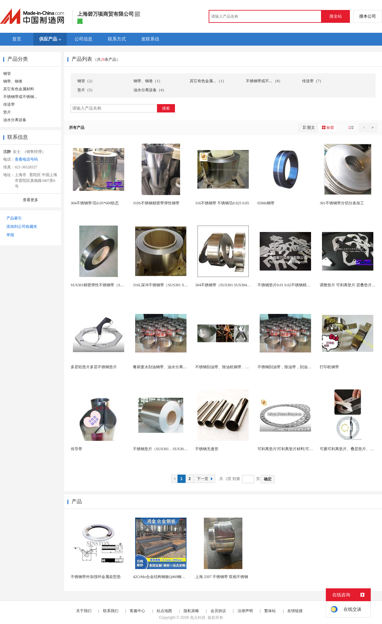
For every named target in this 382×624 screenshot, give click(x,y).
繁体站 (270, 611)
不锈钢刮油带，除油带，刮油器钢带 (288, 367)
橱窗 (327, 127)
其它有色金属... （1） (208, 81)
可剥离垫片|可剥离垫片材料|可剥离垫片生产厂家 (298, 449)
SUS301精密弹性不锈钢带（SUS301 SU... (105, 285)
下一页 (205, 479)
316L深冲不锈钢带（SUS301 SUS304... (165, 285)
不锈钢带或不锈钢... (20, 96)
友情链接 (295, 611)
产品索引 (14, 218)
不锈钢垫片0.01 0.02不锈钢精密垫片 (287, 285)
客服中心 (137, 611)
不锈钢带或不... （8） (264, 81)
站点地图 (164, 611)
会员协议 (218, 611)
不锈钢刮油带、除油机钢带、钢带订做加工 (231, 367)
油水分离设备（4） (150, 90)
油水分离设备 (14, 120)
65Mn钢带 (265, 203)
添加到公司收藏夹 (21, 226)
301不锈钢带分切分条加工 (342, 203)
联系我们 (110, 611)
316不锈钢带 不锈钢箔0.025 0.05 (222, 203)
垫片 (7, 112)
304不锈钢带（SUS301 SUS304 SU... (225, 285)
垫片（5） (86, 90)
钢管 (7, 73)
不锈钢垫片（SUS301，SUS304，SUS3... (167, 449)
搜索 (166, 108)
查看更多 (30, 200)
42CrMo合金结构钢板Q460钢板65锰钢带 (167, 577)
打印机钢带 (329, 367)
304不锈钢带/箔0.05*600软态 (95, 203)
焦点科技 (197, 617)
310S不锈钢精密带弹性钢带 (156, 203)
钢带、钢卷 (12, 81)
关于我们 (83, 611)
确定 (268, 479)
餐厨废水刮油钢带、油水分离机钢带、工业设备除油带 (179, 367)
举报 (10, 235)
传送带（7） (312, 81)
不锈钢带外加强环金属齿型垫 (96, 577)
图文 (308, 127)
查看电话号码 (26, 159)
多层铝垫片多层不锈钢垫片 (94, 367)
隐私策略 (191, 611)
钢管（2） (86, 81)
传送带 (9, 104)
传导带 (76, 449)
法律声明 (245, 611)
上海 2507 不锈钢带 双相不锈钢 (221, 577)
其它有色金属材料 (18, 89)
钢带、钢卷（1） (148, 81)
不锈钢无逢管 (206, 449)
